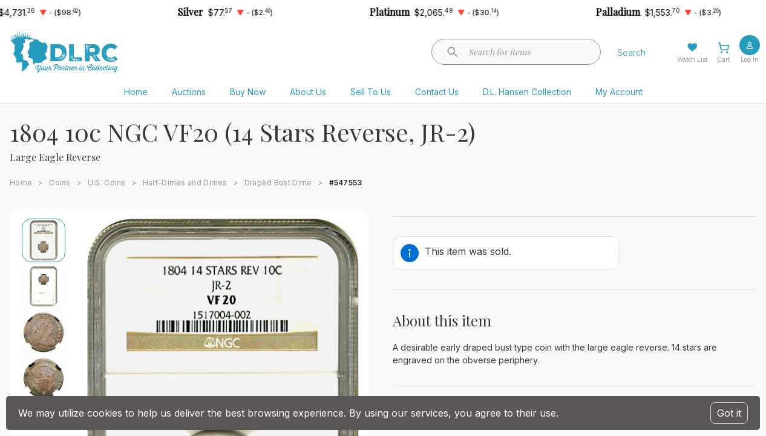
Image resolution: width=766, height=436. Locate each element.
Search (631, 52)
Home (136, 92)
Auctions (189, 92)
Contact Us (437, 92)
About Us (308, 92)
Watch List (692, 59)
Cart (723, 59)
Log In (750, 59)
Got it (729, 413)
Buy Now (248, 92)
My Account (619, 92)
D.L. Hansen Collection (527, 92)
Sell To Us (370, 92)
